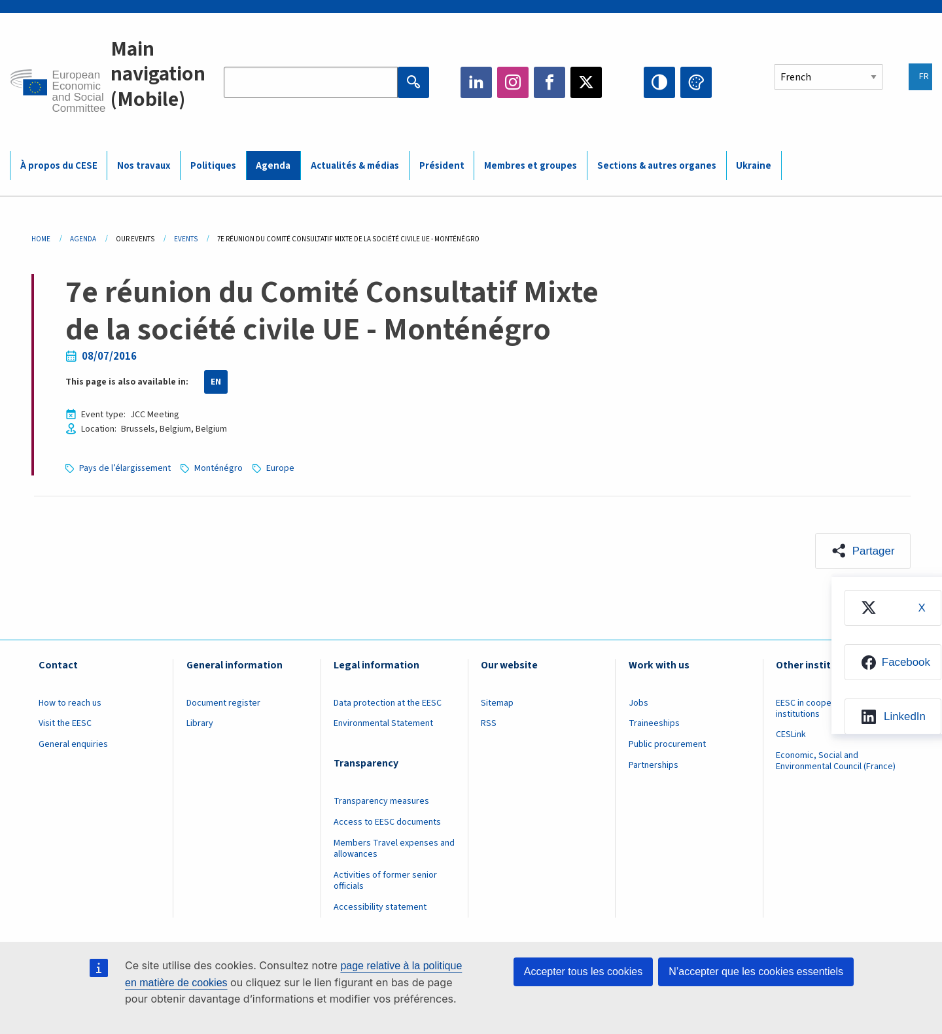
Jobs (638, 703)
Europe (282, 468)
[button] (862, 551)
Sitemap (497, 703)
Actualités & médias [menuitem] (355, 166)
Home (40, 239)
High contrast (659, 82)
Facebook (549, 82)
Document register (223, 703)
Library (199, 724)
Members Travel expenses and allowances (394, 849)
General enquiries (73, 744)
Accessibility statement (380, 907)
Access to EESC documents (387, 822)
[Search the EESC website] (311, 82)
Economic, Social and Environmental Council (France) (837, 762)
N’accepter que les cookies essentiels (756, 971)
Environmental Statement (383, 724)
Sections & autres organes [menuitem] (656, 166)
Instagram (513, 82)
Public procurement (667, 744)
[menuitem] (892, 608)
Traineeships (654, 724)
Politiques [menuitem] (213, 166)
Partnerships (653, 765)
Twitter (586, 82)
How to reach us (70, 703)
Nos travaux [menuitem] (143, 166)
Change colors (696, 82)
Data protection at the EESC (388, 703)
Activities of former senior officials (385, 881)
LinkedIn (476, 82)
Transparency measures (381, 801)
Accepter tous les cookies (583, 971)
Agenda (83, 239)
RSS (489, 724)
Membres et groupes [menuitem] (530, 166)
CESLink (791, 735)
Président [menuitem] (441, 166)
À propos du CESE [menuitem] (58, 166)
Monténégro (220, 468)
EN (216, 381)
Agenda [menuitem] (273, 166)
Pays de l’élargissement (126, 468)
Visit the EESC (65, 724)
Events (186, 239)
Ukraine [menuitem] (753, 166)
